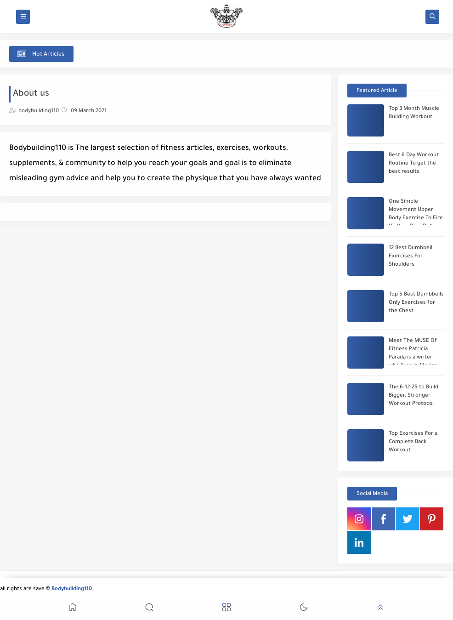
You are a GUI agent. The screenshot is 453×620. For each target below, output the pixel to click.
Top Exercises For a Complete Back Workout (413, 442)
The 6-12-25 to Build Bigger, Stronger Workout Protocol (413, 396)
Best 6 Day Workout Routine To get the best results (414, 164)
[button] (72, 609)
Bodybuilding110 (71, 589)
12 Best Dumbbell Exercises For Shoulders (410, 256)
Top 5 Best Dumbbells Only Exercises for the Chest (416, 303)
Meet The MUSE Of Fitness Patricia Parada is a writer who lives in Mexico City (413, 357)
